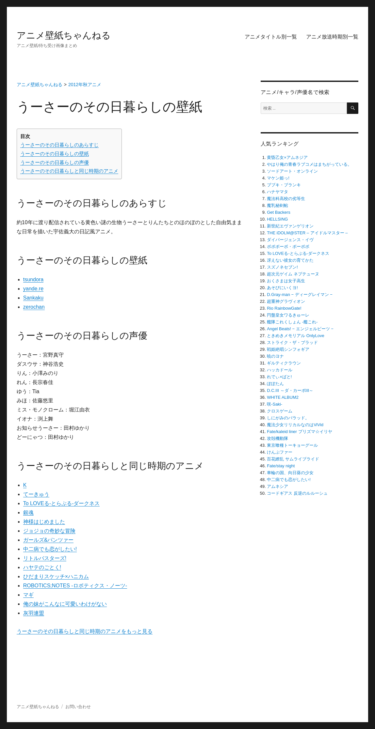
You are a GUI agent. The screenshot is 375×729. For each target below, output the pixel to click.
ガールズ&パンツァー (48, 540)
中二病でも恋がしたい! (50, 549)
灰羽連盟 (33, 613)
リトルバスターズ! (44, 558)
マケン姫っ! (278, 178)
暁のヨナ (275, 356)
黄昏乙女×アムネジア (287, 157)
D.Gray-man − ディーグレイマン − (300, 294)
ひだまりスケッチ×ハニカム (56, 576)
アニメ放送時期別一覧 (332, 36)
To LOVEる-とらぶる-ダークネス (61, 503)
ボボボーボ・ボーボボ (288, 246)
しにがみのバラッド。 (288, 417)
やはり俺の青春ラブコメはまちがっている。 (309, 164)
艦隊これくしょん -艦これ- (292, 321)
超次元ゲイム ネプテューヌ (293, 273)
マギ (28, 594)
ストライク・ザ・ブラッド (292, 342)
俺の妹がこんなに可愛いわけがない (65, 604)
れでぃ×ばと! (279, 376)
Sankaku (33, 298)
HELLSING (277, 219)
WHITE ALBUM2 (283, 397)
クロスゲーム (279, 411)
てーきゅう (36, 494)
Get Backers (278, 212)
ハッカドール (279, 369)
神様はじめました (44, 521)
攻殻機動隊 (277, 438)
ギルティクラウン (284, 363)
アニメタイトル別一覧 (271, 36)
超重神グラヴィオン (286, 301)
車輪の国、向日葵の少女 (290, 472)
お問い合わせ (78, 706)
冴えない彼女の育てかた (290, 260)
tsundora (33, 279)
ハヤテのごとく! (42, 567)
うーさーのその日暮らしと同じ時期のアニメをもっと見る (85, 631)
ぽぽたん (275, 383)
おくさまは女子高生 (286, 280)
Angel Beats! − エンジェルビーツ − (300, 328)
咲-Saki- (274, 404)
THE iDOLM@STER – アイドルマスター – (307, 232)
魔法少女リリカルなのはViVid (295, 424)
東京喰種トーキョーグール (292, 445)
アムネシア (277, 486)
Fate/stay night (281, 465)
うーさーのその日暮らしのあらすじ (59, 144)
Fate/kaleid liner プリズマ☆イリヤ (299, 431)
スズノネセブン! (282, 267)
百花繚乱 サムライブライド (293, 459)
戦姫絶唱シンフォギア (288, 349)
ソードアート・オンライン (292, 171)
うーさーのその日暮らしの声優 (54, 162)
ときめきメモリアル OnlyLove (295, 335)
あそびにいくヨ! (282, 287)
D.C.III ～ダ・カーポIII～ (290, 390)
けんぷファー (279, 452)
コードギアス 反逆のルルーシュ (297, 493)
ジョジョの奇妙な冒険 (49, 531)
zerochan (34, 307)
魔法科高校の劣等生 (286, 198)
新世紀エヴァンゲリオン (290, 226)
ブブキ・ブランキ (284, 184)
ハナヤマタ (277, 191)
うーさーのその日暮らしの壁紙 (54, 153)
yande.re (33, 288)
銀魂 (28, 512)
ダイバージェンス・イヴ (290, 239)
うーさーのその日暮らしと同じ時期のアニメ (69, 171)
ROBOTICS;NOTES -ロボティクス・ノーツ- (75, 585)
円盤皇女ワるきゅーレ (288, 315)
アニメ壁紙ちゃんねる (64, 35)
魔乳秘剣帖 (277, 205)
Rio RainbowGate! (284, 308)
